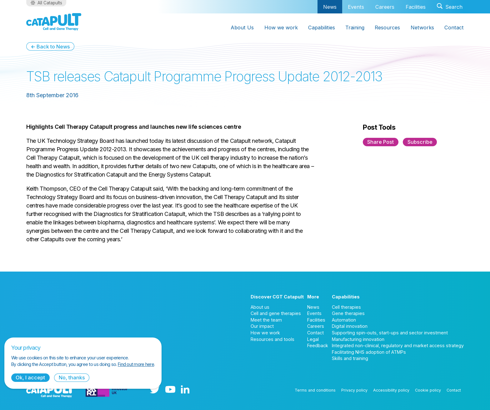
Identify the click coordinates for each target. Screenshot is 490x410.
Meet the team (266, 319)
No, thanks (72, 377)
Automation (344, 319)
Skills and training (350, 358)
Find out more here (136, 364)
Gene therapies (348, 313)
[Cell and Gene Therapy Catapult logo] (53, 22)
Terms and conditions (315, 390)
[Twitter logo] (155, 390)
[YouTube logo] (170, 390)
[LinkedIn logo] (185, 390)
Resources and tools (272, 339)
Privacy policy (354, 390)
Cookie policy (428, 390)
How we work (265, 332)
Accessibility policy (391, 390)
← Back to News (50, 46)
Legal (313, 339)
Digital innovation (350, 326)
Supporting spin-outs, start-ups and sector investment (390, 332)
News (330, 6)
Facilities (416, 7)
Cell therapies (346, 307)
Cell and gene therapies (276, 313)
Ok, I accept (30, 377)
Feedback (317, 345)
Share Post (380, 142)
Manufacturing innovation (358, 339)
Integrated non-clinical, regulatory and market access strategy (398, 345)
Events (356, 7)
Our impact (262, 326)
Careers (384, 7)
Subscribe (420, 142)
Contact (315, 332)
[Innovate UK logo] (106, 390)
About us (260, 307)
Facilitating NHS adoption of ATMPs (369, 352)
